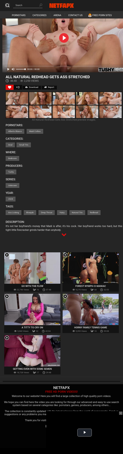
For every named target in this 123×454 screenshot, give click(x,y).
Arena (57, 15)
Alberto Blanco (15, 131)
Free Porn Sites (102, 15)
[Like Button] (10, 87)
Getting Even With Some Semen (32, 369)
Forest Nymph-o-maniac (90, 286)
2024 (10, 199)
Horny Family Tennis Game (90, 327)
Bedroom (12, 158)
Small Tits (23, 145)
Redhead (94, 212)
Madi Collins (35, 131)
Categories (39, 15)
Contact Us (75, 15)
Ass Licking (13, 212)
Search (7, 5)
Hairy (62, 212)
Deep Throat (46, 212)
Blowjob (30, 212)
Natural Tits (77, 212)
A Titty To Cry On (32, 327)
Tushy (11, 172)
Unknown (12, 185)
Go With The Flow (32, 286)
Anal (10, 145)
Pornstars (18, 15)
